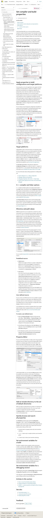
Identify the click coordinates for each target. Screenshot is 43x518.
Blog (15, 515)
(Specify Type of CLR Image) (31, 169)
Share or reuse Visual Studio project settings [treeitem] (9, 25)
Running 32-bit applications (33, 162)
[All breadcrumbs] (17, 8)
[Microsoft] (2, 1)
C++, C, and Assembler (23, 8)
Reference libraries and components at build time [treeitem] (7, 37)
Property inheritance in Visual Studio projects (27, 483)
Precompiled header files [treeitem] (6, 56)
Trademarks (9, 517)
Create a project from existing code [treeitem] (8, 45)
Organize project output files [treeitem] (8, 39)
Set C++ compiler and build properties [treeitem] (9, 22)
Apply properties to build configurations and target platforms (27, 23)
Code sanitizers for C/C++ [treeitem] (6, 82)
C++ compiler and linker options (22, 26)
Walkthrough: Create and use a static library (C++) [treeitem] (8, 65)
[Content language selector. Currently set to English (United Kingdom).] (6, 513)
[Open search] (38, 2)
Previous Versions (10, 515)
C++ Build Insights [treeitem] (5, 50)
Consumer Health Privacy (31, 515)
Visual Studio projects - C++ (23, 492)
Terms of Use (3, 517)
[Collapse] (14, 7)
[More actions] (41, 8)
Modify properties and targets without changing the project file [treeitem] (9, 31)
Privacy (24, 515)
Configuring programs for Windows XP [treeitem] (8, 78)
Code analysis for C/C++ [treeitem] (6, 80)
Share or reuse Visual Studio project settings (27, 481)
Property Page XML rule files (23, 495)
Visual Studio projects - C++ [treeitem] (8, 17)
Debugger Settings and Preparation (25, 177)
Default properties (20, 22)
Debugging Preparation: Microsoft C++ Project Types (28, 178)
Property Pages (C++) (22, 205)
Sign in (40, 1)
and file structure (24, 494)
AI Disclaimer (3, 515)
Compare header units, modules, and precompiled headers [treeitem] (8, 52)
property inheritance (25, 227)
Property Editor (21, 221)
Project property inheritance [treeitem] (9, 27)
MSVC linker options (25, 197)
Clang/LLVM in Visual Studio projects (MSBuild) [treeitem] (8, 34)
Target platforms (20, 25)
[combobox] (7, 10)
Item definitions (28, 292)
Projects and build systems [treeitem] (6, 14)
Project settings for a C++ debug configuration (27, 175)
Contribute (19, 515)
